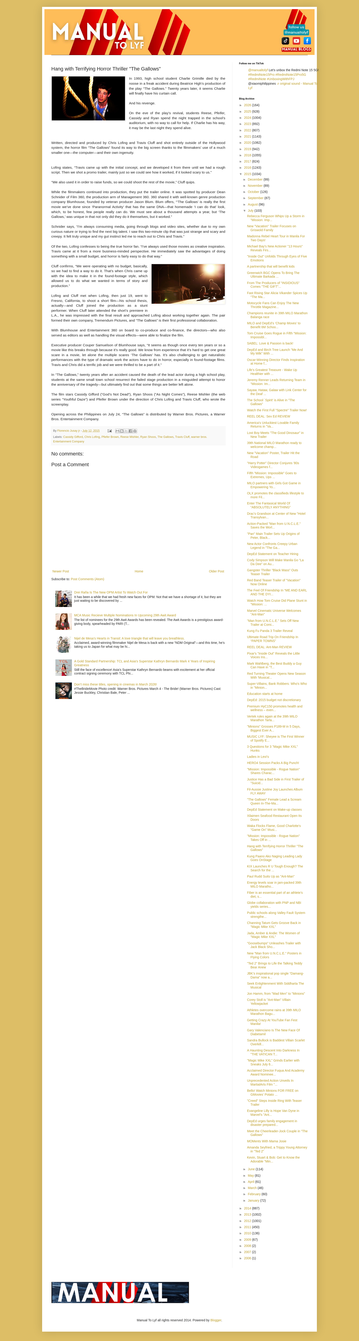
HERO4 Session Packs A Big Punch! (273, 763)
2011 (248, 1227)
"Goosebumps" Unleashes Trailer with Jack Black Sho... (274, 945)
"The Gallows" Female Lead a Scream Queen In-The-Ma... (274, 801)
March (253, 1188)
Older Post (216, 571)
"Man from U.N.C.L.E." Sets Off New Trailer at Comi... (273, 622)
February (254, 1194)
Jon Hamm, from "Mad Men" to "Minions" (276, 993)
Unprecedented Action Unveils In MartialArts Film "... (270, 1082)
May (251, 1175)
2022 (248, 130)
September (256, 198)
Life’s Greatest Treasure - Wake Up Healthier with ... (272, 372)
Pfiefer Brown (110, 437)
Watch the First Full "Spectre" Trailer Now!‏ (277, 410)
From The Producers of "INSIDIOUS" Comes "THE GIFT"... (273, 285)
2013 (248, 1214)
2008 (248, 1246)
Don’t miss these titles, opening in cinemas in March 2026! (115, 684)
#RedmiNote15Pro (261, 74)
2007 (248, 1252)
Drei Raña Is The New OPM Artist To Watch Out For (111, 592)
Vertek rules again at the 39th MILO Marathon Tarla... (272, 718)
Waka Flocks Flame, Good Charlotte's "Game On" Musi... (274, 828)
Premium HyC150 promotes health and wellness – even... (274, 708)
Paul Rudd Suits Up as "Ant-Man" (271, 876)
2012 (248, 1221)
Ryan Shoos (148, 437)
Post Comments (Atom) (87, 579)
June (252, 1169)
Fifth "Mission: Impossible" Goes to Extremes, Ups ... (271, 475)
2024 (248, 117)
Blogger (215, 1320)
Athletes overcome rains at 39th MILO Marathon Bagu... (274, 1012)
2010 (248, 1233)
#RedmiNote (257, 79)
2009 (248, 1239)
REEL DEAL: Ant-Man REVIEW (269, 647)
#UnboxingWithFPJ (280, 79)
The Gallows (166, 437)
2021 (248, 136)
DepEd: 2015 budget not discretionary (274, 700)
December (255, 179)
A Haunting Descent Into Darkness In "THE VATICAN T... (273, 1052)
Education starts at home (265, 694)
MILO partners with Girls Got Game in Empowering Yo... (274, 485)
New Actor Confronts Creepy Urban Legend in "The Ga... (272, 546)
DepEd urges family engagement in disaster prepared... (272, 1123)
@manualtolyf (258, 70)
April (251, 1182)
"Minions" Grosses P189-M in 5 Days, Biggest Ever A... (273, 728)
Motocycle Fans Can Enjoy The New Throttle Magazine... (273, 305)
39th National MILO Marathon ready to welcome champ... (274, 445)
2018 (248, 155)
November (255, 185)
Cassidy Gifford (73, 437)
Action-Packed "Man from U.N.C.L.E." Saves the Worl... (274, 525)
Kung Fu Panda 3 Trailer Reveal (270, 631)
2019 (248, 149)
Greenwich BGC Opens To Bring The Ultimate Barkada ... (273, 275)
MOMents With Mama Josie (266, 1141)
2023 (248, 124)
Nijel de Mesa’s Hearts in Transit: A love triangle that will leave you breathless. (129, 638)
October (254, 192)
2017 (248, 161)
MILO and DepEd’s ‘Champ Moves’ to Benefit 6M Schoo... (273, 325)
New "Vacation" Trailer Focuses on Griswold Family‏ (271, 228)
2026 (248, 105)
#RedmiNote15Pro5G (290, 74)
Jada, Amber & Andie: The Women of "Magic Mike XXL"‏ (273, 935)
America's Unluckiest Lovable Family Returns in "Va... (273, 424)
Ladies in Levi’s (258, 757)
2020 (248, 142)
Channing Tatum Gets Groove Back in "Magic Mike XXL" (274, 925)
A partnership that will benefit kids (271, 266)
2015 (248, 174)
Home (139, 571)
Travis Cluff (182, 437)
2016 (248, 167)
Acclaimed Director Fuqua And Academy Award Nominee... (276, 1072)
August (253, 204)
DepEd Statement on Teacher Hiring (272, 554)
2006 (248, 1258)
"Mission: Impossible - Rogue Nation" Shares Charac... (273, 771)
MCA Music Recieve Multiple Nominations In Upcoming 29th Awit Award (125, 615)
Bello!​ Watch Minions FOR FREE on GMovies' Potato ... (272, 1092)
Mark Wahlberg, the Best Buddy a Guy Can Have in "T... (274, 665)
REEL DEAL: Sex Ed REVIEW (268, 416)
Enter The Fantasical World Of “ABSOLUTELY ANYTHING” (269, 505)
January (254, 1200)
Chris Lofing (92, 437)
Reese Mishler (129, 437)
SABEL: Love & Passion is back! (270, 343)
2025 (248, 111)
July (251, 210)
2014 (248, 1208)
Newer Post (60, 571)
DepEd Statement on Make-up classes (274, 809)
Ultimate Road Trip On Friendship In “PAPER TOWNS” (272, 639)
